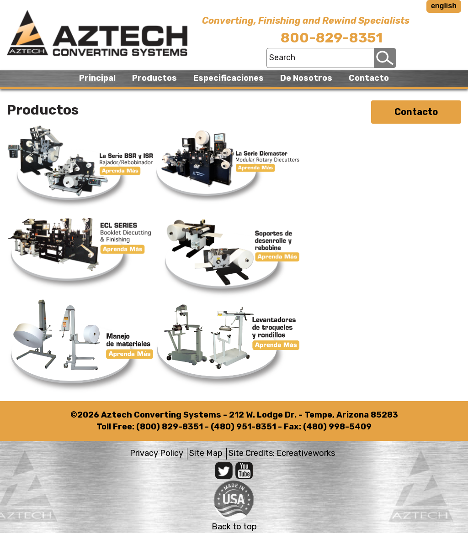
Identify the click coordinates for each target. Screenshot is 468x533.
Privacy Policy (156, 453)
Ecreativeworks (306, 453)
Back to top (234, 527)
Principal (97, 78)
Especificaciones (228, 78)
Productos (154, 78)
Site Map (206, 453)
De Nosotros (306, 78)
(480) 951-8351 (243, 427)
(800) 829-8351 (169, 427)
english (444, 6)
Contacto (369, 78)
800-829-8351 (332, 38)
